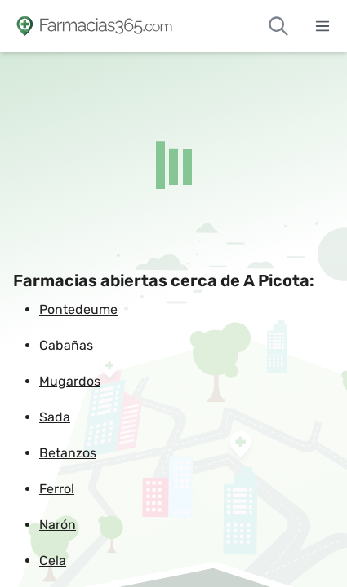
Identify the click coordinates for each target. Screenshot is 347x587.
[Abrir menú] (322, 26)
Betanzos (67, 453)
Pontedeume (78, 309)
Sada (54, 417)
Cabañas (66, 345)
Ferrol (56, 489)
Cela (52, 560)
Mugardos (69, 381)
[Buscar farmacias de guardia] (278, 26)
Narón (57, 524)
